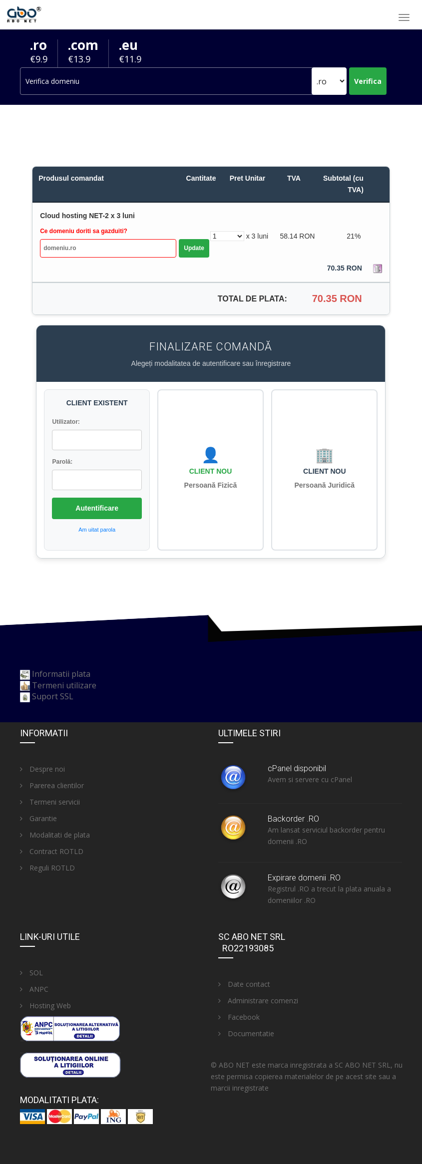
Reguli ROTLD (47, 868)
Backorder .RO (293, 819)
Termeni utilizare (64, 685)
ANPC (34, 989)
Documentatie (246, 1033)
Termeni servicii (50, 802)
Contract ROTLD (51, 851)
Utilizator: (65, 421)
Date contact (244, 984)
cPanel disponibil (297, 768)
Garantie (38, 818)
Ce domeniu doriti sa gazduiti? (83, 231)
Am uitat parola (96, 530)
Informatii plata (61, 673)
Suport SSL (52, 696)
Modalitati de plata (55, 835)
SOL (31, 972)
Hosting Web (45, 1005)
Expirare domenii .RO (304, 877)
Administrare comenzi (258, 1000)
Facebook (239, 1017)
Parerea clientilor (52, 785)
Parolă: (62, 461)
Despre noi (42, 769)
